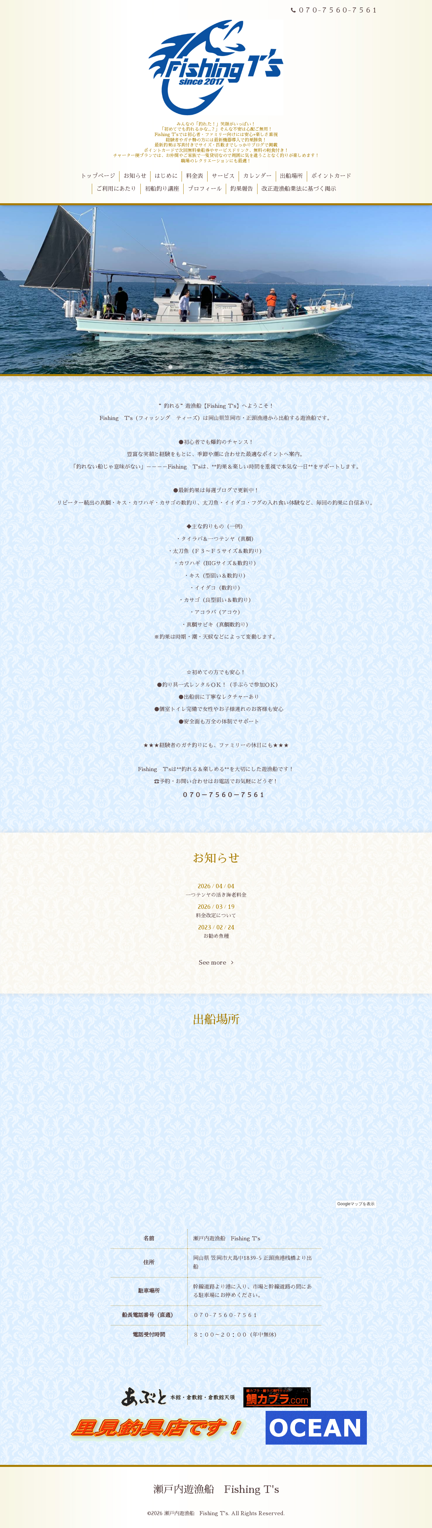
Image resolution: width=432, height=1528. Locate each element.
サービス (223, 176)
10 (261, 367)
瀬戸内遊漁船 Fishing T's (216, 1489)
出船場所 (291, 176)
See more (216, 962)
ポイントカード (331, 176)
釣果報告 (241, 189)
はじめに (166, 176)
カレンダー (257, 176)
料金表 (194, 176)
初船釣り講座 (162, 189)
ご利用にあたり (116, 189)
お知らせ (135, 176)
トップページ (98, 176)
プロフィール (205, 189)
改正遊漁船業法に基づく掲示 (299, 189)
